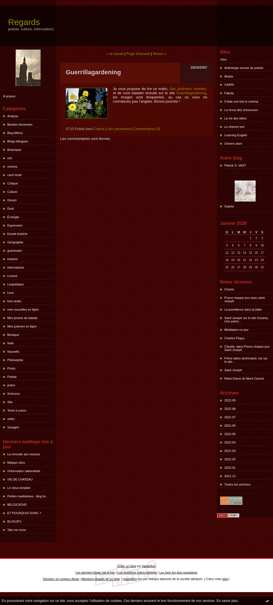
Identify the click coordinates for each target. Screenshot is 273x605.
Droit (10, 208)
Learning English (235, 135)
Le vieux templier (19, 487)
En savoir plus (226, 601)
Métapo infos (16, 462)
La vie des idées (235, 118)
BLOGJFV (14, 521)
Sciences (13, 393)
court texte (14, 175)
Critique (12, 183)
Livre (10, 292)
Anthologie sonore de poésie (243, 68)
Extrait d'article (17, 233)
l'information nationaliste (23, 471)
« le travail (115, 54)
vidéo (11, 419)
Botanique (14, 149)
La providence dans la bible (243, 309)
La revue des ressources (241, 110)
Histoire (12, 259)
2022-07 (229, 417)
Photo (11, 368)
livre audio (14, 301)
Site (10, 402)
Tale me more (16, 530)
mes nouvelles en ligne (23, 309)
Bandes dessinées (19, 124)
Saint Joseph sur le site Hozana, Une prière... (246, 319)
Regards (24, 22)
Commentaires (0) (146, 129)
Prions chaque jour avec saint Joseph (244, 299)
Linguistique (15, 284)
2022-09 (229, 400)
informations (15, 267)
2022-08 (229, 408)
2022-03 (229, 450)
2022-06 (229, 425)
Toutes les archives (237, 484)
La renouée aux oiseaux (23, 454)
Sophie (229, 206)
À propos (9, 96)
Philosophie (15, 360)
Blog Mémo (15, 133)
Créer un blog (126, 566)
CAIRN (229, 84)
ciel (9, 158)
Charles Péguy (234, 338)
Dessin (12, 200)
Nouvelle (13, 351)
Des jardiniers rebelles (187, 89)
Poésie (12, 376)
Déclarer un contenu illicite (61, 579)
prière (11, 385)
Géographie (15, 242)
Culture (12, 191)
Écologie (13, 217)
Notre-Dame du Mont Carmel (244, 378)
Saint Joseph (233, 370)
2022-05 (229, 434)
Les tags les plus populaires (178, 572)
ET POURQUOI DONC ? (24, 513)
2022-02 (229, 459)
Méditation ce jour (236, 329)
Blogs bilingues (17, 141)
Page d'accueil (138, 54)
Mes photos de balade (22, 318)
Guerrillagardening (191, 93)
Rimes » (159, 54)
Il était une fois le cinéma (241, 101)
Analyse (12, 116)
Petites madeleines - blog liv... (27, 496)
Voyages (13, 427)
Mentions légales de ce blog (100, 579)
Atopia (228, 76)
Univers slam (233, 143)
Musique (13, 334)
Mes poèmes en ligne (22, 326)
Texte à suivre (16, 410)
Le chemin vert (234, 126)
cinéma (12, 166)
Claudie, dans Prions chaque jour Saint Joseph (247, 348)
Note (10, 343)
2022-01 (229, 467)
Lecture (12, 276)
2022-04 (229, 442)
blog (225, 579)
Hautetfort (148, 566)
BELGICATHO (17, 504)
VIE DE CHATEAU (20, 479)
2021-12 (229, 476)
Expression (14, 225)
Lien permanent (118, 129)
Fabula (229, 93)
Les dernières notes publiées (137, 572)
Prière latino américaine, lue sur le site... (246, 360)
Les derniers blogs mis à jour (95, 572)
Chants (229, 289)
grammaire (14, 250)
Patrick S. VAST (235, 165)
